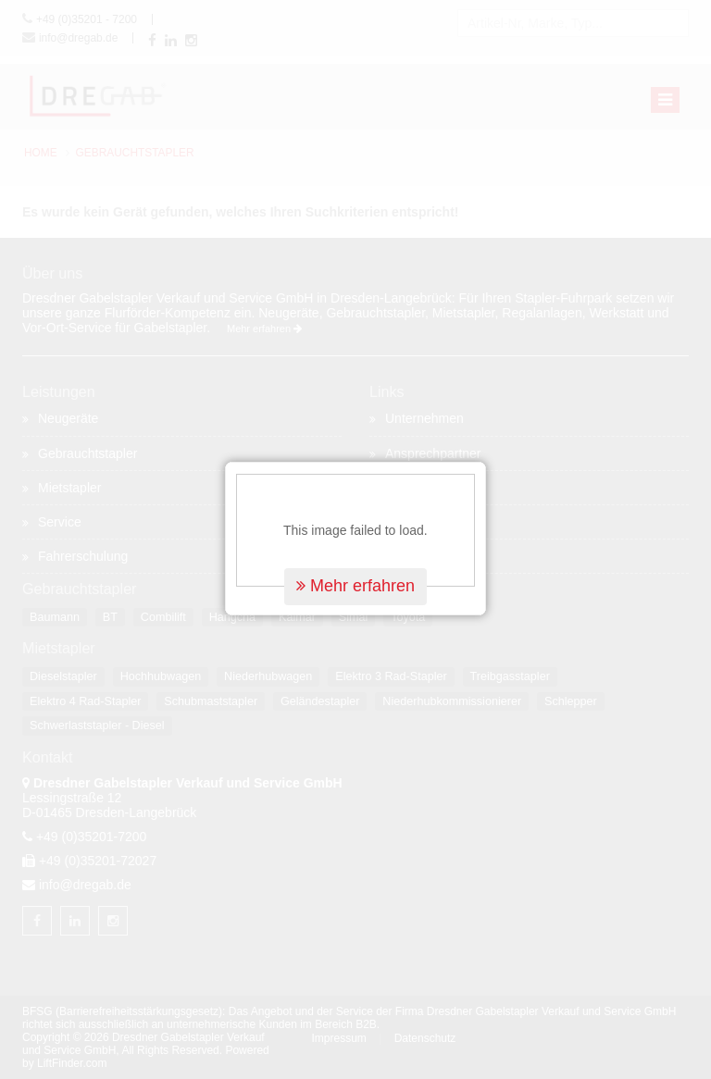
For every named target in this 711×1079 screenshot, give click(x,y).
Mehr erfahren (355, 581)
